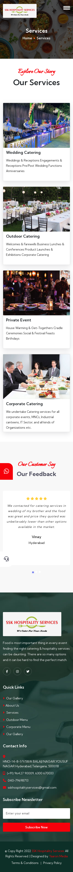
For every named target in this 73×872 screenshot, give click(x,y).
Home (27, 38)
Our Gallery (14, 698)
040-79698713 (18, 780)
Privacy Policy (52, 863)
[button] (33, 572)
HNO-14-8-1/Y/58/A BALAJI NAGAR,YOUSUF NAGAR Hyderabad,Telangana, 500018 (35, 763)
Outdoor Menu (17, 720)
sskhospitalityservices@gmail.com (32, 787)
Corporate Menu (18, 727)
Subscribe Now (36, 827)
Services (12, 712)
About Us (12, 705)
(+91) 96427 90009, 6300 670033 (30, 773)
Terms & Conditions (25, 863)
